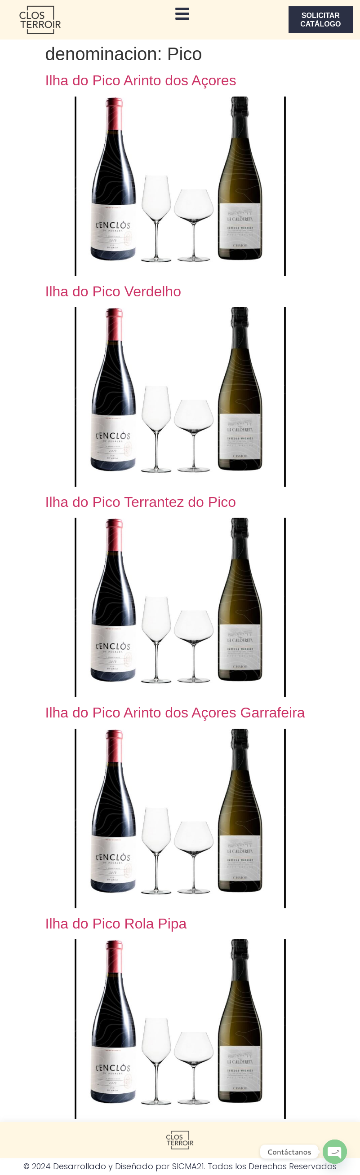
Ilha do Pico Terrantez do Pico (140, 502)
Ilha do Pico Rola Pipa (116, 923)
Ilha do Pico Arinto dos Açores (140, 80)
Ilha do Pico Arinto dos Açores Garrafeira (175, 712)
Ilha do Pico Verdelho (113, 291)
